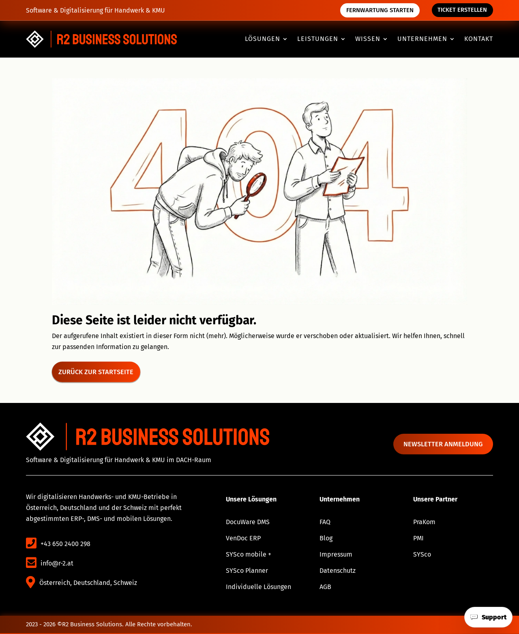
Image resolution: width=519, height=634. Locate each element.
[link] (101, 39)
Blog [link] (326, 539)
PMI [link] (418, 539)
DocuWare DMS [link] (248, 523)
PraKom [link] (424, 523)
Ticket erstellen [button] (461, 10)
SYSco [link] (422, 555)
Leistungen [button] (317, 39)
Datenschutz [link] (338, 571)
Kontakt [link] (478, 39)
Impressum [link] (336, 555)
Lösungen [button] (262, 39)
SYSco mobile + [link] (248, 555)
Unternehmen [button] (422, 39)
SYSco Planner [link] (247, 571)
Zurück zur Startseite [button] (97, 372)
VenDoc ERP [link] (243, 539)
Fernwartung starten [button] (378, 10)
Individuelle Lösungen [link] (258, 587)
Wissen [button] (367, 39)
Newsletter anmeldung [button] (445, 444)
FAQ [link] (325, 523)
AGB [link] (325, 587)
